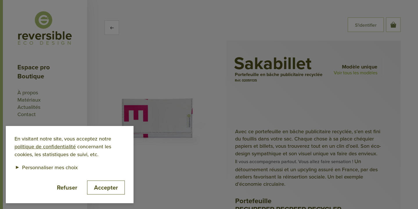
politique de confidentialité (45, 146)
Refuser (67, 187)
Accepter (106, 187)
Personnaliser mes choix (46, 167)
